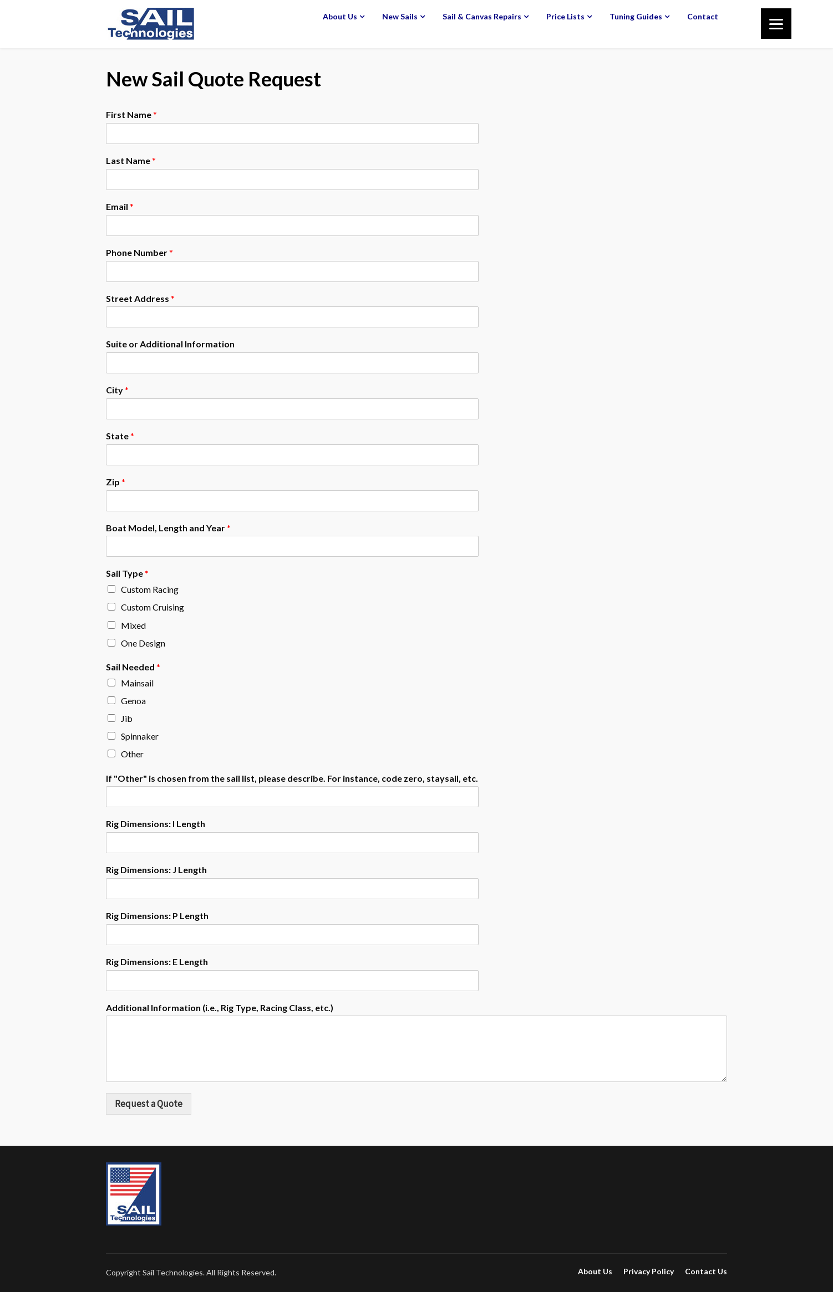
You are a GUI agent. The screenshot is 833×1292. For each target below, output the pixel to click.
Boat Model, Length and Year (168, 527)
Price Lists (565, 16)
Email (120, 206)
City (117, 389)
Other (132, 753)
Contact (702, 16)
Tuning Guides (635, 16)
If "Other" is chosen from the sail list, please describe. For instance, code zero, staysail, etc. (292, 778)
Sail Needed (133, 667)
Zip (115, 481)
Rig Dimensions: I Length (155, 823)
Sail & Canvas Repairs (482, 16)
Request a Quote (148, 1104)
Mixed (133, 625)
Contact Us (706, 1271)
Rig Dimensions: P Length (157, 915)
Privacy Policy (648, 1271)
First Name (131, 114)
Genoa (133, 700)
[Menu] (776, 23)
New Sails (400, 16)
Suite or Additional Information (170, 344)
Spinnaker (140, 736)
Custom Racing (150, 589)
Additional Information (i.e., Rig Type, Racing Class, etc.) (219, 1007)
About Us (340, 16)
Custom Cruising (152, 607)
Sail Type (127, 573)
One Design (143, 643)
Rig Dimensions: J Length (156, 869)
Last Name (131, 160)
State (120, 435)
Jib (127, 718)
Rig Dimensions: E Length (157, 961)
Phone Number (139, 252)
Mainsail (137, 683)
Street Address (140, 298)
